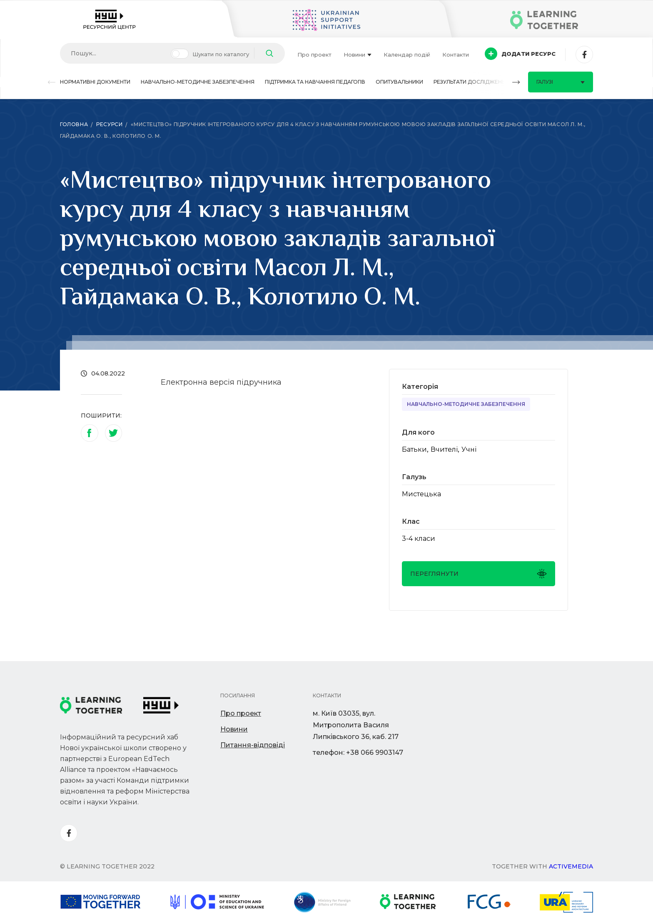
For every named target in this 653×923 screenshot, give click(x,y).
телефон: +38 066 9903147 (358, 752)
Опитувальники (399, 82)
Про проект (314, 54)
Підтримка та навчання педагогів (315, 82)
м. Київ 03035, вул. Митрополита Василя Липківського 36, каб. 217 (356, 725)
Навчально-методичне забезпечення (197, 82)
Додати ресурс (520, 53)
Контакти (455, 54)
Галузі (560, 82)
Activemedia (571, 866)
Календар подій (407, 54)
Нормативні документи (95, 82)
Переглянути (478, 574)
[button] (51, 82)
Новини (357, 54)
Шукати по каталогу (220, 54)
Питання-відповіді (252, 745)
